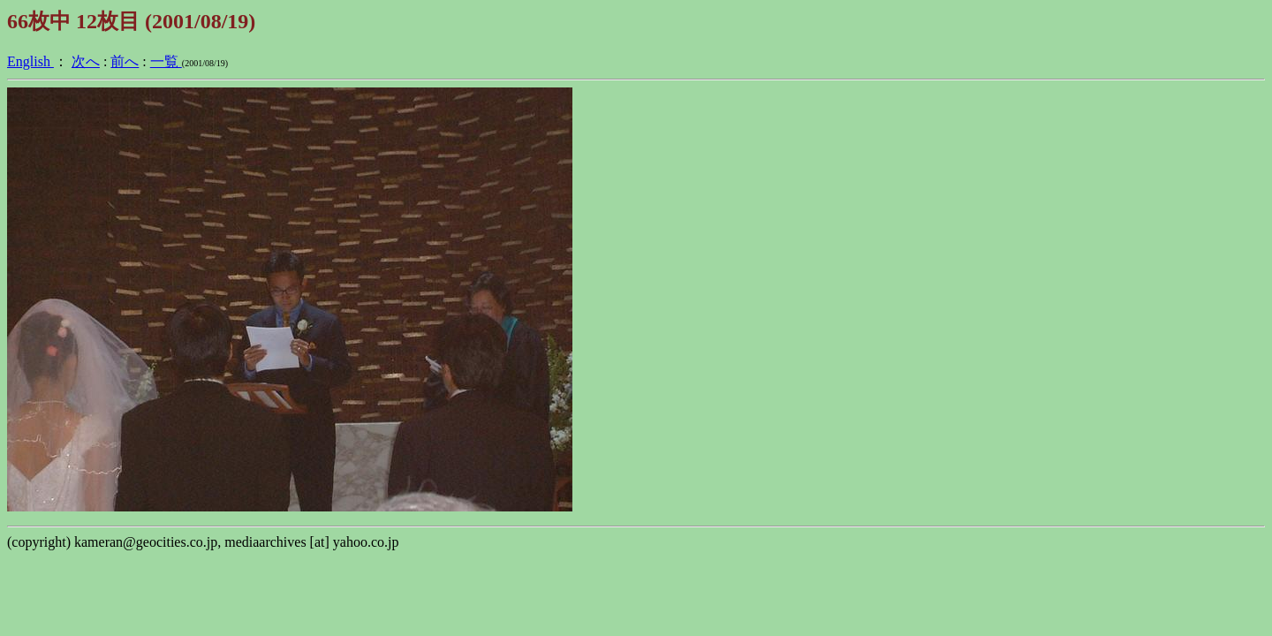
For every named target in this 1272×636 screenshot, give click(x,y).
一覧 (166, 61)
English (30, 61)
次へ (86, 61)
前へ (124, 61)
